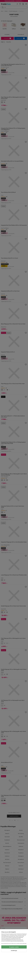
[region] (14, 941)
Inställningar (14, 950)
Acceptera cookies (14, 947)
